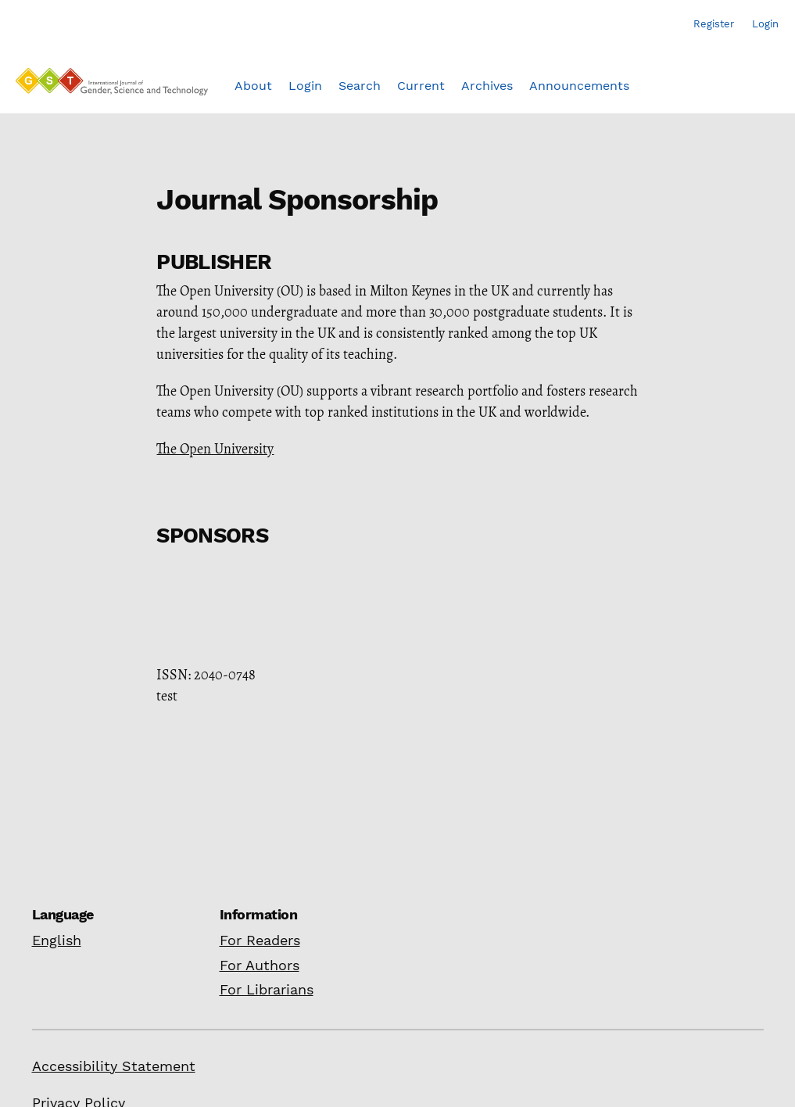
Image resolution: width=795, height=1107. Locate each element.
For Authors (259, 965)
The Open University (215, 448)
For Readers (260, 940)
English (56, 940)
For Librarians (266, 989)
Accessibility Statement (113, 1066)
